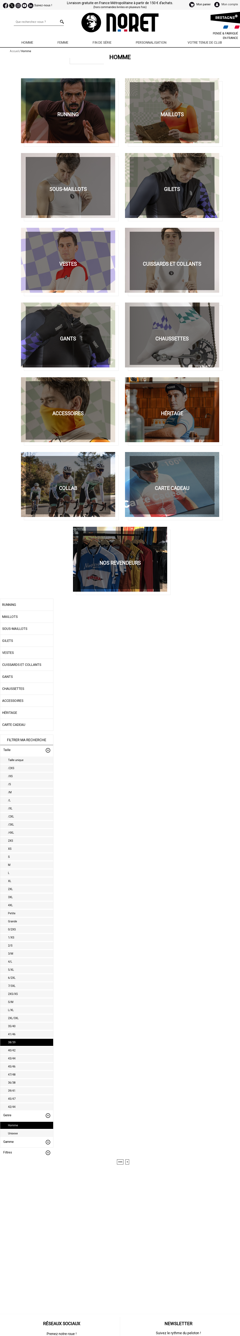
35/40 (12, 1026)
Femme (62, 42)
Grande (12, 921)
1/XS (11, 937)
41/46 (12, 1034)
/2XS (11, 768)
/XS (10, 776)
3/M (10, 953)
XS (10, 848)
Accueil (14, 51)
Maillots (10, 617)
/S (9, 784)
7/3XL (12, 985)
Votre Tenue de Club (205, 42)
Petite (12, 913)
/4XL (11, 832)
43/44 (12, 1058)
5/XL (11, 969)
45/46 (12, 1066)
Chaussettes (13, 689)
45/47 (12, 1098)
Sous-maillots (14, 629)
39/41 (12, 1090)
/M (10, 792)
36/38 (12, 1082)
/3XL (11, 824)
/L (9, 800)
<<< (120, 1162)
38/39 (12, 1042)
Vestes (8, 653)
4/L (10, 961)
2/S (10, 945)
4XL (10, 905)
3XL (10, 897)
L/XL (11, 1010)
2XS (10, 840)
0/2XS (12, 929)
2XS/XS (13, 994)
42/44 (12, 1106)
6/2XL (12, 977)
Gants (7, 677)
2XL (10, 889)
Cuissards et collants (21, 665)
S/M (10, 1002)
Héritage (9, 713)
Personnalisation (151, 42)
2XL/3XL (13, 1018)
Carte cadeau (13, 725)
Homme (27, 42)
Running (9, 605)
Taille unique (16, 760)
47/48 (12, 1074)
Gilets (7, 641)
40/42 (12, 1050)
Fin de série (102, 42)
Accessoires (12, 701)
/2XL (11, 816)
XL (9, 881)
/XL (10, 808)
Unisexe (13, 1133)
